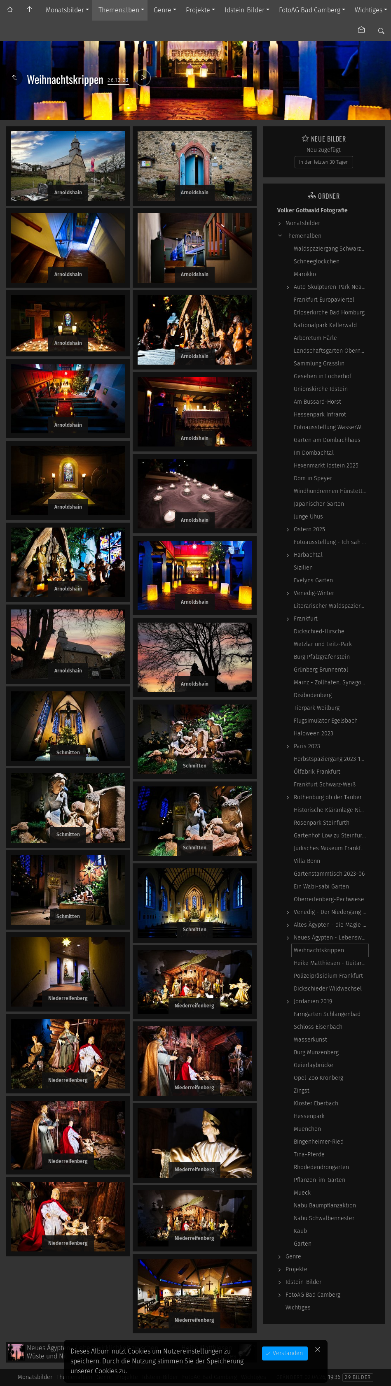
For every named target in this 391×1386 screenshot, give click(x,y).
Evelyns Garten (313, 580)
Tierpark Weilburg (316, 708)
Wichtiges (368, 10)
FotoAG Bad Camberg (309, 10)
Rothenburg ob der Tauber (328, 797)
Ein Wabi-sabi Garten (321, 886)
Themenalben (118, 10)
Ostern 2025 (309, 529)
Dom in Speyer (313, 478)
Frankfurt (306, 618)
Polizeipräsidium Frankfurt (328, 975)
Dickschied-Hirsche (319, 631)
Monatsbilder (65, 10)
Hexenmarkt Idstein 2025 (326, 465)
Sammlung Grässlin (319, 363)
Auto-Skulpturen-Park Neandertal (331, 287)
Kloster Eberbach (316, 1103)
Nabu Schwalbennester (324, 1218)
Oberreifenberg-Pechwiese (329, 899)
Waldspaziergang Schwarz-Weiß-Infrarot (331, 248)
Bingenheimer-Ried (319, 1141)
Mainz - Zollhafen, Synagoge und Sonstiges (331, 682)
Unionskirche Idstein (321, 389)
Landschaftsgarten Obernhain (331, 350)
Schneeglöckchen (316, 261)
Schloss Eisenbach (318, 1026)
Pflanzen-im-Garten (319, 1180)
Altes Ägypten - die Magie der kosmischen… (331, 924)
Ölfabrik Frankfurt (317, 771)
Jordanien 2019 (313, 1001)
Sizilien (303, 567)
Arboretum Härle (315, 338)
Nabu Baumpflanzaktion (325, 1205)
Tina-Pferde (309, 1154)
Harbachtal (308, 554)
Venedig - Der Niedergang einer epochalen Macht (331, 912)
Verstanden (287, 1353)
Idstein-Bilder (245, 10)
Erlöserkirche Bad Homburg (329, 312)
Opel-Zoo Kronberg (318, 1077)
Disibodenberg (313, 695)
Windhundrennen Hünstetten (331, 491)
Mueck (302, 1192)
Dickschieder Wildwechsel (328, 988)
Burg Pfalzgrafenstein (322, 656)
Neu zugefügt (324, 150)
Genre (162, 10)
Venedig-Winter (314, 593)
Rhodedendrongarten (321, 1167)
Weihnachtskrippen (319, 950)
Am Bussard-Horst (317, 401)
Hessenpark (309, 1116)
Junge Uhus (308, 516)
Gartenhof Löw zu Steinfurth (331, 835)
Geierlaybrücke (313, 1065)
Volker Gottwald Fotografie (312, 210)
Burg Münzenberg (316, 1052)
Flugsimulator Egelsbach (326, 720)
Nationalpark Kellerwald (325, 325)
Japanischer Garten (319, 503)
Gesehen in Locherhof (322, 376)
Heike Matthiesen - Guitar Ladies (331, 963)
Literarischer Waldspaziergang (331, 605)
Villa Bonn (307, 861)
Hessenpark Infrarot (320, 414)
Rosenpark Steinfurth (321, 822)
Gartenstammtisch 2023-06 (329, 873)
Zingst (301, 1090)
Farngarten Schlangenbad (327, 1014)
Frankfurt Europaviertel (324, 299)
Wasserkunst (310, 1039)
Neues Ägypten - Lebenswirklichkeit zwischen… (331, 937)
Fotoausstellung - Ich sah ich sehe (331, 542)
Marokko (305, 274)
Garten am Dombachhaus (327, 440)
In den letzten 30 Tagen (324, 162)
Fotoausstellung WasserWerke (331, 427)
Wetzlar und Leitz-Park (323, 644)
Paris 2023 (307, 746)
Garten (302, 1243)
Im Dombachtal (314, 452)
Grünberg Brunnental (321, 669)
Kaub (300, 1231)
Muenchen (307, 1129)
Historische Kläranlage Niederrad (331, 810)
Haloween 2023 (313, 733)
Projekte (198, 10)
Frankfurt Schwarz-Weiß (325, 784)
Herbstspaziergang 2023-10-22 (331, 759)
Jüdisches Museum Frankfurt (331, 848)
